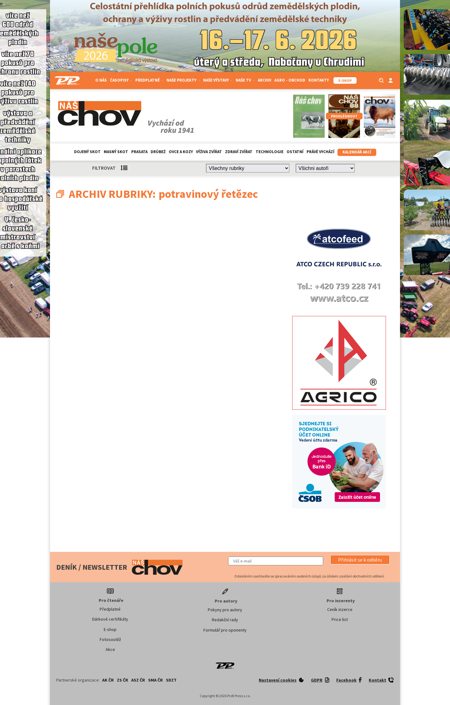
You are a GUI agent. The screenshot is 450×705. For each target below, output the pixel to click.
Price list (340, 619)
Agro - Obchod (289, 80)
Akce (110, 649)
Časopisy (121, 80)
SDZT (171, 680)
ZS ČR (122, 680)
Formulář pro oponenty (225, 630)
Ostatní (295, 151)
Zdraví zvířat (238, 151)
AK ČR (108, 680)
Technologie (269, 151)
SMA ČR (155, 680)
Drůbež (158, 151)
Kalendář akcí (356, 152)
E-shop (110, 629)
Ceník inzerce (339, 609)
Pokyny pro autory (225, 609)
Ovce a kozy (181, 151)
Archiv (264, 80)
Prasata (139, 151)
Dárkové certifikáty (110, 619)
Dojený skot (87, 151)
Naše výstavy (217, 80)
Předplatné (149, 80)
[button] (360, 559)
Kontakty (318, 80)
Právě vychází (320, 151)
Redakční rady (225, 619)
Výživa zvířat (209, 151)
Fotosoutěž (110, 639)
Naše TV (245, 80)
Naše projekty (183, 80)
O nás (101, 80)
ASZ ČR (138, 680)
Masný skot (116, 151)
